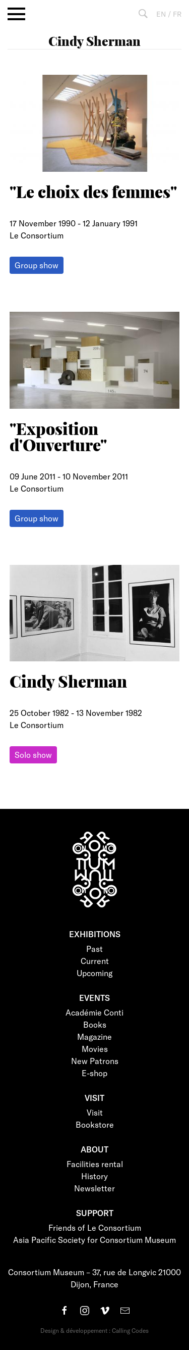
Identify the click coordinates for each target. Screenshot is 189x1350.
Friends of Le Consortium (94, 1227)
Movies (95, 1048)
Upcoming (94, 973)
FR (177, 14)
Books (94, 1024)
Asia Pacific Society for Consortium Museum (94, 1239)
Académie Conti (94, 1012)
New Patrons (94, 1061)
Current (95, 961)
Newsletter (94, 1188)
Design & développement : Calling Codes (94, 1330)
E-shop (94, 1073)
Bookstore (95, 1124)
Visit (95, 1112)
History (94, 1176)
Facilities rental (95, 1164)
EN (161, 14)
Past (94, 948)
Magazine (94, 1036)
